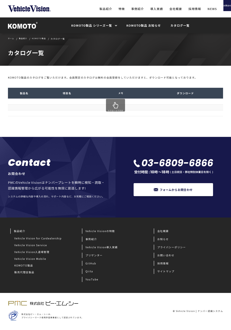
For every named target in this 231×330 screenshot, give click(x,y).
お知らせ (163, 240)
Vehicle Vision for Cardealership (38, 239)
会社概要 (158, 9)
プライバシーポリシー (171, 248)
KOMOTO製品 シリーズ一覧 (91, 25)
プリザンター (94, 256)
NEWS (194, 9)
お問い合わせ (165, 256)
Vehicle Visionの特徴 (100, 232)
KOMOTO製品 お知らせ (143, 25)
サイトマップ (165, 272)
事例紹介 (119, 9)
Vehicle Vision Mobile (30, 259)
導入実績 (138, 9)
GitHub (90, 264)
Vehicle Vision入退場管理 (31, 253)
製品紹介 (88, 9)
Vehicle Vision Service (30, 246)
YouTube (91, 280)
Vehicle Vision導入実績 (101, 248)
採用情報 (177, 9)
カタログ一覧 (180, 25)
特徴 (104, 9)
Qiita (89, 272)
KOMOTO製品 (23, 266)
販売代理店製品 (24, 273)
